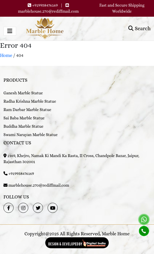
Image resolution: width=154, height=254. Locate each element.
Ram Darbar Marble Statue (27, 109)
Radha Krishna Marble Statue (29, 101)
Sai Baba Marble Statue (24, 118)
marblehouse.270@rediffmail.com (48, 11)
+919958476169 (45, 5)
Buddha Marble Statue (23, 126)
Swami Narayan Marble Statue (30, 134)
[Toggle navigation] (9, 31)
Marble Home (115, 233)
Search (139, 28)
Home (6, 55)
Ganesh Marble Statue (23, 93)
